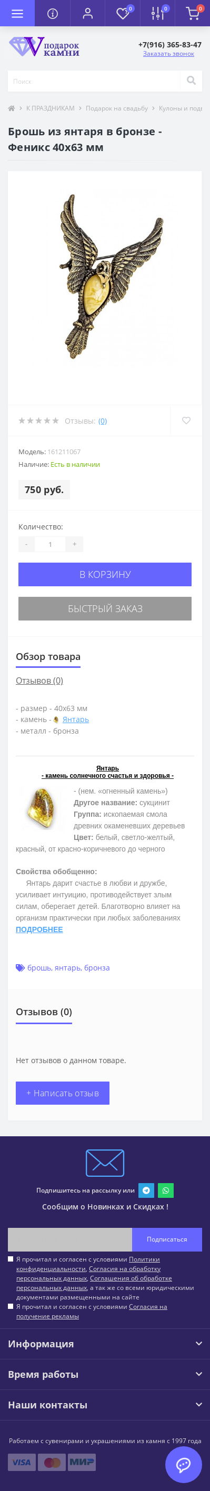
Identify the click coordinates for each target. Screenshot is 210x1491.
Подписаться (167, 1239)
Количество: (40, 527)
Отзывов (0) (39, 680)
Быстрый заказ (105, 608)
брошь (39, 968)
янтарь (68, 968)
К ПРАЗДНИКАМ (50, 108)
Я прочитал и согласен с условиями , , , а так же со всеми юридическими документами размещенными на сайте (105, 1278)
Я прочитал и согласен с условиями (91, 1311)
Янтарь (76, 719)
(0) (102, 421)
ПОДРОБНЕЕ (39, 929)
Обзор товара (48, 656)
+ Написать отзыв (62, 1093)
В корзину (105, 574)
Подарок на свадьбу (117, 108)
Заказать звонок (168, 53)
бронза (97, 968)
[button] (87, 13)
